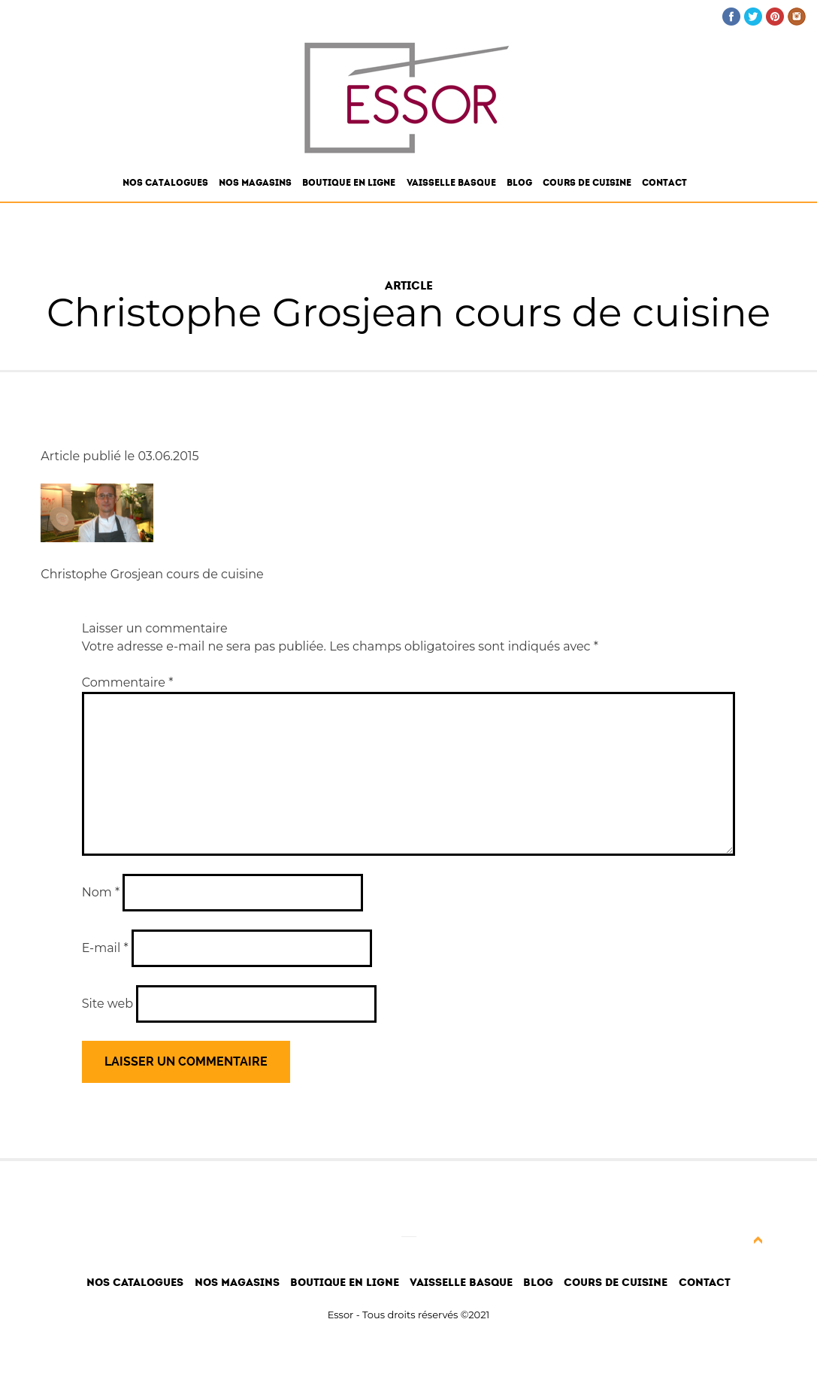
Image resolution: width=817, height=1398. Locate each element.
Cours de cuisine (587, 182)
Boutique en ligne (348, 182)
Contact (664, 182)
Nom (101, 892)
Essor (341, 1315)
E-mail (105, 948)
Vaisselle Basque (451, 182)
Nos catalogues (165, 182)
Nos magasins (255, 182)
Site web (107, 1003)
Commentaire (128, 682)
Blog (519, 182)
